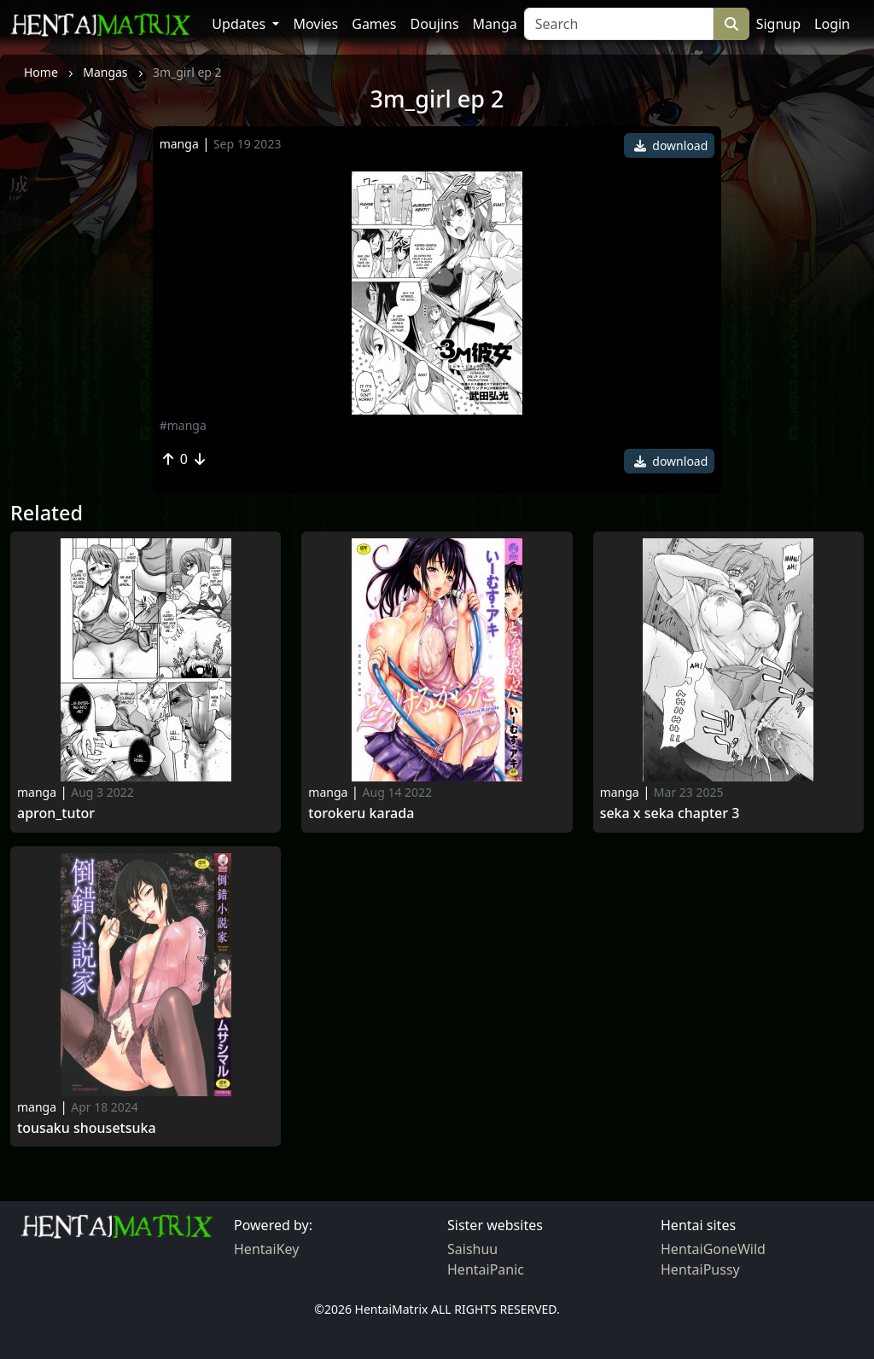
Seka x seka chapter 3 (670, 813)
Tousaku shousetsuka (86, 1128)
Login (832, 24)
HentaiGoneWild (713, 1249)
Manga (495, 24)
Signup (778, 24)
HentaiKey (266, 1249)
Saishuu (472, 1249)
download (671, 145)
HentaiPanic (485, 1269)
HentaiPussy (700, 1269)
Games (374, 24)
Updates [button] (240, 24)
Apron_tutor (56, 813)
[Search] (619, 24)
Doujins (435, 24)
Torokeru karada (361, 813)
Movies (315, 24)
